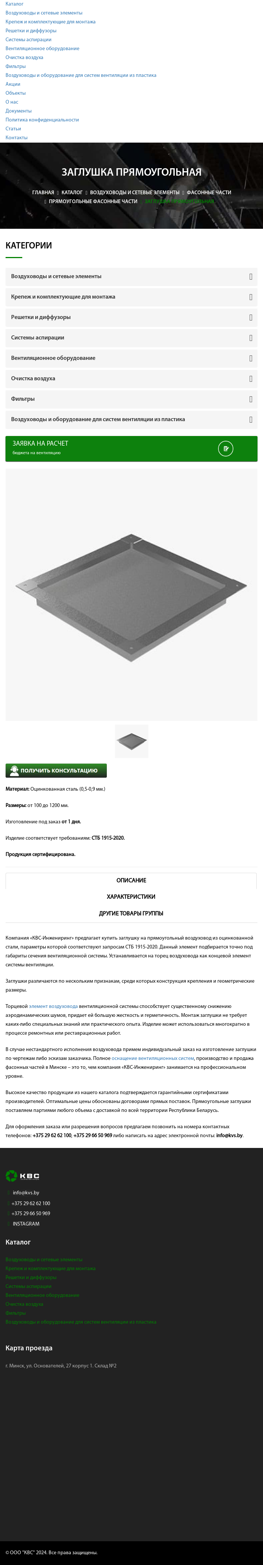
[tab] (131, 277)
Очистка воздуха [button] (33, 379)
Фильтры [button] (23, 399)
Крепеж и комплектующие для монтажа (51, 22)
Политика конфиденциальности (42, 120)
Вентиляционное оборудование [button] (53, 358)
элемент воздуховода (53, 1006)
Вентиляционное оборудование (42, 49)
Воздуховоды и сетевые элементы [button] (56, 277)
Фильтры (16, 66)
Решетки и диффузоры (31, 31)
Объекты (16, 93)
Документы (19, 111)
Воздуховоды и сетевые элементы (44, 13)
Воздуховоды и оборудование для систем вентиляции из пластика (81, 75)
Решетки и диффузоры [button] (41, 318)
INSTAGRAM (26, 1224)
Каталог (14, 4)
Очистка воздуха (24, 58)
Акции (13, 84)
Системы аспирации (29, 40)
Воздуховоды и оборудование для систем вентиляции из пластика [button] (98, 420)
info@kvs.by (26, 1193)
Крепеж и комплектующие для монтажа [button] (63, 297)
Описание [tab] (131, 881)
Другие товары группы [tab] (131, 914)
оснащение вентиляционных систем (153, 1058)
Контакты (16, 138)
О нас (12, 102)
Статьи (13, 129)
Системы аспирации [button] (37, 338)
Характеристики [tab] (131, 897)
